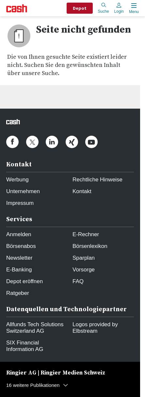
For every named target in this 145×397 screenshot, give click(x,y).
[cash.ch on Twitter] (32, 142)
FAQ (78, 281)
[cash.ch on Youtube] (91, 142)
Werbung (17, 179)
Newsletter (19, 258)
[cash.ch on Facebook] (12, 142)
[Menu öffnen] (133, 8)
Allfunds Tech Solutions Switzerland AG (34, 327)
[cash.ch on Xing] (72, 142)
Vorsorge (83, 270)
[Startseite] (16, 8)
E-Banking (19, 270)
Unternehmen (23, 191)
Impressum (20, 203)
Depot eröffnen (24, 281)
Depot (80, 8)
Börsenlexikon (89, 246)
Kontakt (81, 191)
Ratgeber (17, 293)
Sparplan (83, 258)
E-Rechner (85, 234)
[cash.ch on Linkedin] (52, 142)
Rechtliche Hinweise (97, 179)
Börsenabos (21, 246)
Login (119, 8)
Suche (103, 8)
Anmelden (18, 234)
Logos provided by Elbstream (95, 327)
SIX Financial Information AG (24, 346)
